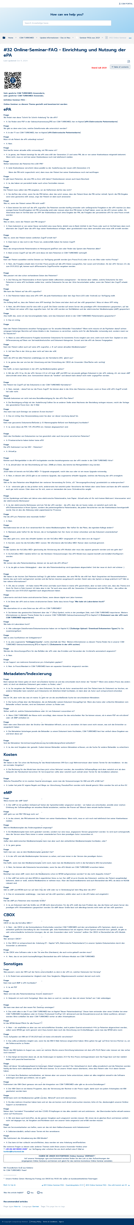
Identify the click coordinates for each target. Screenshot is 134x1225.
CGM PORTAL (127, 3)
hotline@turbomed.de (14, 1151)
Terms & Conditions (50, 1222)
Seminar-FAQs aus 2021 (88, 37)
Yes (32, 1192)
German (35, 1206)
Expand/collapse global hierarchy (5, 37)
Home (11, 37)
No (41, 1192)
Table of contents (121, 67)
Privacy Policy (36, 1222)
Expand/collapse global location (130, 37)
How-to (17, 1206)
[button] (26, 23)
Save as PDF (128, 61)
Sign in (61, 1222)
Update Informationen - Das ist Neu (55, 37)
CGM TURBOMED (26, 37)
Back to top (9, 1185)
